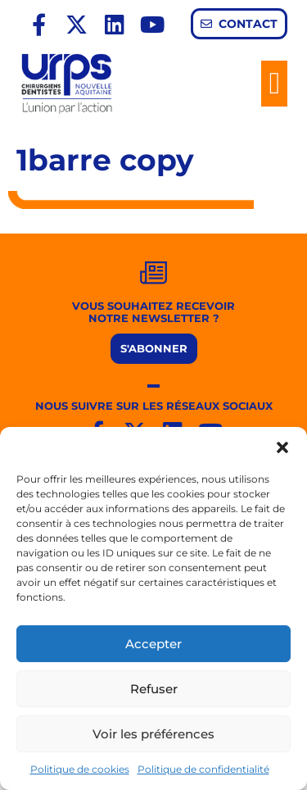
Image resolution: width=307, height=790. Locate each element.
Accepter (153, 644)
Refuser (154, 689)
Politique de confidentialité (203, 769)
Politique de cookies (79, 769)
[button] (282, 447)
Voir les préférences (153, 734)
